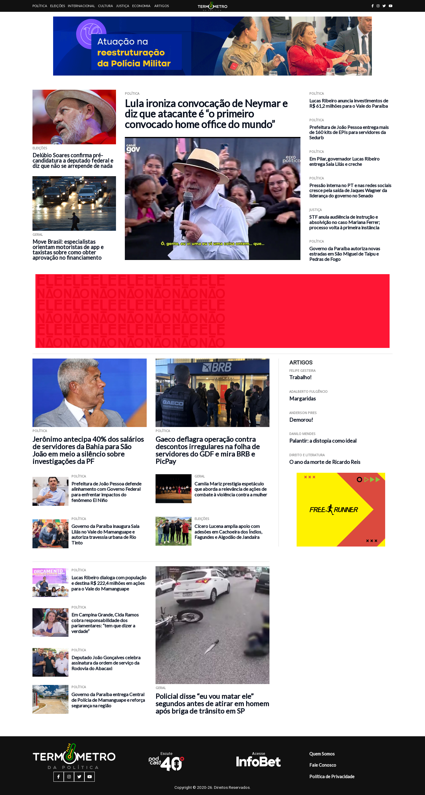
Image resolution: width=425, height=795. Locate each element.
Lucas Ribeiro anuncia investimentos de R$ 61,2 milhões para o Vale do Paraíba (348, 103)
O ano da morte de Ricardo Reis (324, 462)
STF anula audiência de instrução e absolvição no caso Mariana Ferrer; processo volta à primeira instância (344, 222)
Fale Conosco (322, 765)
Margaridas (302, 398)
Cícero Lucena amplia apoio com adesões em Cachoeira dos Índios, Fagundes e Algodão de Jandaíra (228, 531)
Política (39, 6)
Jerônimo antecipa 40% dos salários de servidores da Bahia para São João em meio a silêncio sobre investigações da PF (88, 450)
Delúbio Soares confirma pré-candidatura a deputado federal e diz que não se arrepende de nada (72, 160)
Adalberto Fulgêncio (308, 391)
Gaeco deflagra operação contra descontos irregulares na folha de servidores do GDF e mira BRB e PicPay (208, 450)
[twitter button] (384, 6)
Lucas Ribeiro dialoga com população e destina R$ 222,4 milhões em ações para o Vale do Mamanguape (108, 583)
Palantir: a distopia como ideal (323, 441)
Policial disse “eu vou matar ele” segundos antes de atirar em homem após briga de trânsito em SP (212, 703)
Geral (37, 234)
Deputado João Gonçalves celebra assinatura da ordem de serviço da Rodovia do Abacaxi (105, 663)
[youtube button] (391, 6)
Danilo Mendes (302, 433)
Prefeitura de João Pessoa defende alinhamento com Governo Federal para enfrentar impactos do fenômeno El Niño (106, 492)
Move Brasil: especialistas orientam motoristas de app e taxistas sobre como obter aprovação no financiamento (68, 249)
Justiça (122, 6)
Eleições (57, 6)
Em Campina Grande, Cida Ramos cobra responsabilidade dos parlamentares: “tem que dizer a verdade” (105, 623)
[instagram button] (378, 6)
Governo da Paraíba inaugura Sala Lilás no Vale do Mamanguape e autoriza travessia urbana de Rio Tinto (105, 534)
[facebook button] (373, 6)
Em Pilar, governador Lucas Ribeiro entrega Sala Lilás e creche (344, 161)
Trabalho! (300, 377)
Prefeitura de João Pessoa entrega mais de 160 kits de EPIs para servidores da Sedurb (349, 132)
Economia (141, 6)
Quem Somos (322, 753)
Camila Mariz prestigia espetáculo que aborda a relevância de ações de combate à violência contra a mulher (230, 489)
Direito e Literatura (307, 455)
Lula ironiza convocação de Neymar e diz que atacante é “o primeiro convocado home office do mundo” (206, 113)
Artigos (161, 6)
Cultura (105, 6)
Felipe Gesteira (302, 370)
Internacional (81, 6)
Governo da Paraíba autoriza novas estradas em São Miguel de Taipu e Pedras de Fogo (344, 254)
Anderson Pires (303, 412)
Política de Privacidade (331, 776)
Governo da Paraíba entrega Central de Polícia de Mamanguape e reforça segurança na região (108, 699)
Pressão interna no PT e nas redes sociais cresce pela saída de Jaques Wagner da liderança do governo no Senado (350, 190)
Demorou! (301, 420)
